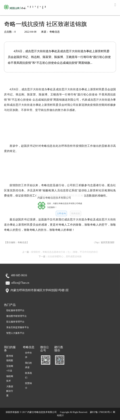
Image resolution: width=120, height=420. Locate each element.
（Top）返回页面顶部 (103, 242)
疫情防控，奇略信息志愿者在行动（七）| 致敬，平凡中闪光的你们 (64, 252)
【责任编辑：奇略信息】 (16, 242)
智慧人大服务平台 (15, 333)
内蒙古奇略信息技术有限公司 (42, 412)
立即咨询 (61, 213)
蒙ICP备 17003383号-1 (101, 412)
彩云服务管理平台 (15, 322)
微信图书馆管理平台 (16, 316)
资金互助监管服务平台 (17, 327)
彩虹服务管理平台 (15, 310)
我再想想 (75, 213)
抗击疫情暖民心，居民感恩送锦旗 (65, 256)
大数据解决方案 (9, 391)
